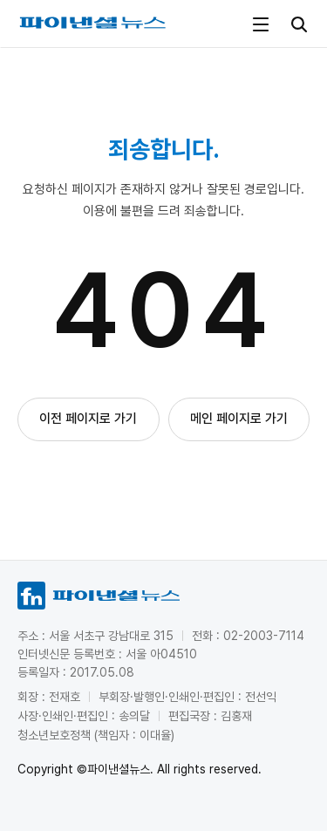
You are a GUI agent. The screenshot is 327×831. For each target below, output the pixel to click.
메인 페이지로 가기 (239, 418)
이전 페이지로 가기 (88, 418)
